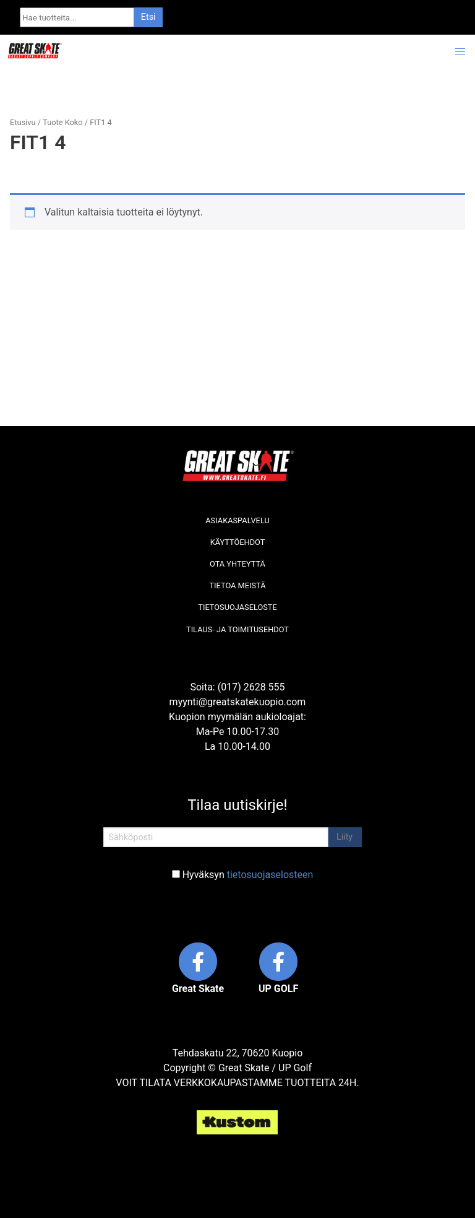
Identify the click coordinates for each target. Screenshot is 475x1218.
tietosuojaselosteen (270, 875)
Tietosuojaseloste (237, 607)
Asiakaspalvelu (237, 520)
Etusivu (22, 122)
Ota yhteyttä (237, 563)
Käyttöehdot (237, 542)
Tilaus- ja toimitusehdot (237, 629)
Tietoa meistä (237, 585)
